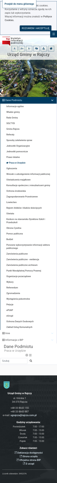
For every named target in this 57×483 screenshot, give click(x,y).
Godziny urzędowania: (28, 422)
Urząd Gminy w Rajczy (28, 54)
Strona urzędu (28, 456)
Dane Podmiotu (13, 100)
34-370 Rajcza (19, 401)
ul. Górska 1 (19, 398)
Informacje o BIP (14, 340)
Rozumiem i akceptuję (35, 28)
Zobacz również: (29, 448)
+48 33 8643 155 (19, 407)
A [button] (14, 48)
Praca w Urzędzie (15, 350)
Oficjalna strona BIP (28, 460)
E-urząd (28, 463)
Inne (7, 333)
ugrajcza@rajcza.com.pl (23, 415)
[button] (36, 48)
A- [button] (29, 48)
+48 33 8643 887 (19, 411)
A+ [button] (22, 48)
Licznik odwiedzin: (10, 473)
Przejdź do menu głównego (19, 3)
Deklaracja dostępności (28, 452)
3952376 (23, 473)
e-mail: (20, 415)
